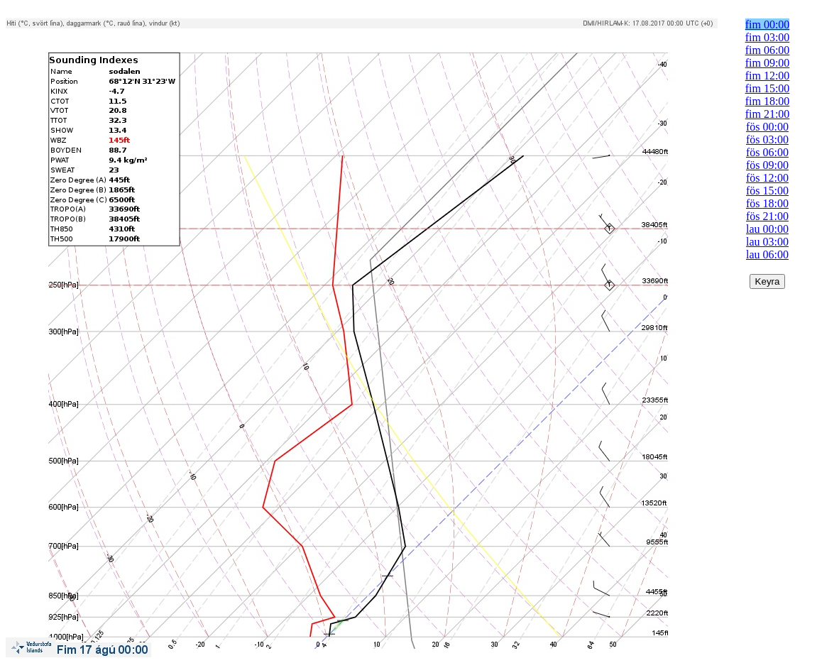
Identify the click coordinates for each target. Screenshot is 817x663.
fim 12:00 (767, 76)
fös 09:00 (767, 165)
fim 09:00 (767, 63)
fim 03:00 (767, 37)
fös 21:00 (767, 216)
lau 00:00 (767, 229)
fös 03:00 (767, 139)
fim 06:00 (767, 50)
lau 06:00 (767, 254)
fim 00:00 (767, 24)
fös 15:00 (767, 191)
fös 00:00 (767, 127)
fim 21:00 (767, 114)
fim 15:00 (767, 88)
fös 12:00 (767, 178)
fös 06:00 (767, 152)
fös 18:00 (767, 203)
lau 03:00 (767, 242)
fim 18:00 (767, 101)
